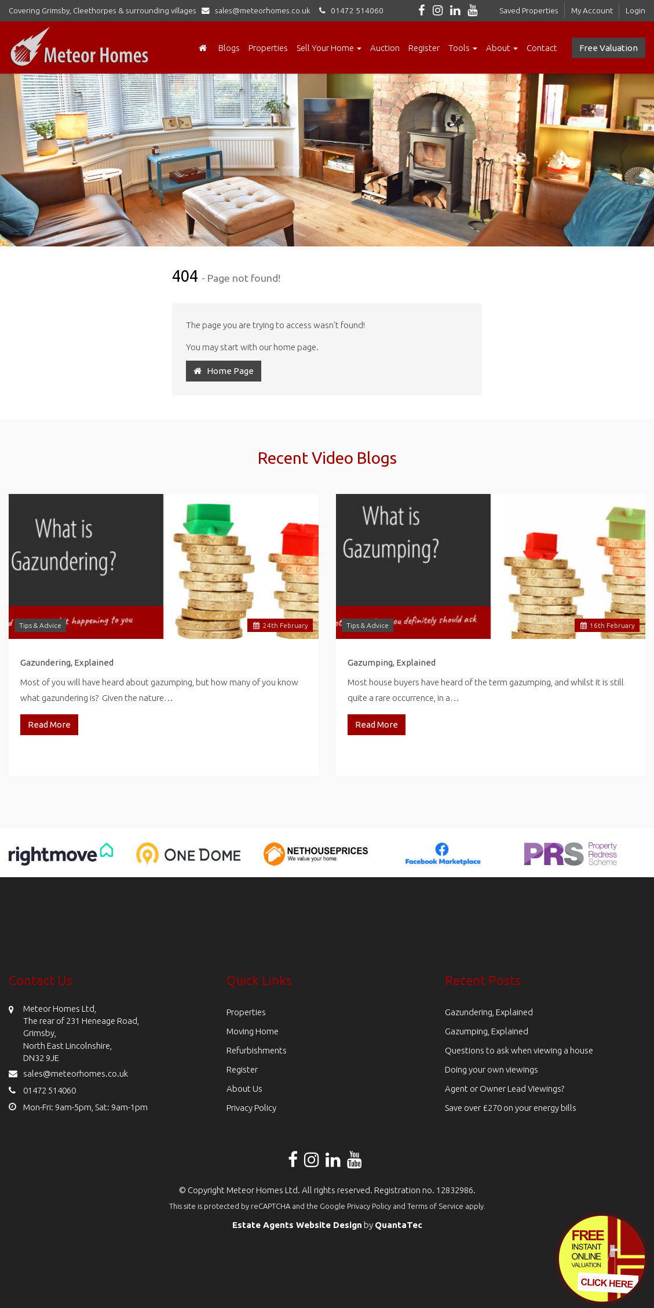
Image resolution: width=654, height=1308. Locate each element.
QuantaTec (398, 1225)
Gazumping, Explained (392, 662)
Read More (49, 724)
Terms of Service (435, 1206)
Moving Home (252, 1031)
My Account (592, 10)
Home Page (223, 371)
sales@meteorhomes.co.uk (259, 10)
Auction (385, 48)
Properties (268, 48)
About (502, 48)
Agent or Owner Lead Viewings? (504, 1088)
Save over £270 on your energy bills (510, 1108)
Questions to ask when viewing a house (519, 1050)
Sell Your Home (329, 48)
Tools (462, 48)
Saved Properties (528, 10)
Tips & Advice (40, 625)
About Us (244, 1088)
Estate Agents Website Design (297, 1225)
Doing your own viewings (491, 1069)
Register (424, 48)
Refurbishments (256, 1050)
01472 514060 (349, 10)
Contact (542, 48)
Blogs (229, 48)
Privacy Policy (251, 1108)
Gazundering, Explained (67, 662)
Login (635, 10)
